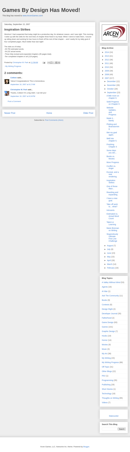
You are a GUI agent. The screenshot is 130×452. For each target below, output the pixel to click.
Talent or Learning (111, 223)
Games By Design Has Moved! (41, 10)
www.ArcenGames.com (32, 16)
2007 (107, 78)
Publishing (106, 385)
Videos (105, 402)
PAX (103, 376)
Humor (105, 340)
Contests (105, 305)
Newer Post (9, 113)
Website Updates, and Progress (111, 111)
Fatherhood (107, 318)
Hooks (104, 336)
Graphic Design (108, 331)
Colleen (13, 78)
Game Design (107, 322)
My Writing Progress (13, 66)
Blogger (86, 447)
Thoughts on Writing (110, 398)
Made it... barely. (110, 119)
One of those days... (112, 187)
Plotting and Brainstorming (113, 126)
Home (49, 113)
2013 (107, 56)
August (110, 246)
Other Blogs (107, 371)
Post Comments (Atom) (54, 120)
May (109, 257)
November (111, 85)
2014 (107, 52)
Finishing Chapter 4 (112, 145)
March (110, 264)
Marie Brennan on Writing (113, 229)
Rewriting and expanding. (112, 193)
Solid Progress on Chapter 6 (113, 103)
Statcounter (114, 416)
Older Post (88, 113)
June (109, 253)
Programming (107, 380)
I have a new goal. (112, 199)
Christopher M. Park (18, 90)
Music (104, 349)
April (109, 260)
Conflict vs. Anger (111, 167)
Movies (105, 345)
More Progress (113, 162)
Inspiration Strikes (111, 181)
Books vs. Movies (111, 157)
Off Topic (105, 367)
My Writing (106, 358)
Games (105, 327)
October (110, 89)
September (112, 92)
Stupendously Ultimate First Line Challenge (112, 237)
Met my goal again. (112, 133)
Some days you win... (112, 151)
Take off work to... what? (112, 205)
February (111, 268)
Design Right (107, 309)
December (111, 81)
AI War (105, 291)
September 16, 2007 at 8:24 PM (22, 96)
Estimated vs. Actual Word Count (113, 216)
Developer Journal (109, 313)
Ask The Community (110, 296)
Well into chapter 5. (112, 139)
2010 (107, 67)
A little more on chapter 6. (113, 97)
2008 (107, 74)
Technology (106, 393)
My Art (104, 353)
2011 (107, 63)
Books (104, 300)
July (109, 249)
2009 (107, 71)
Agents (105, 287)
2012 (107, 60)
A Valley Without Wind (111, 282)
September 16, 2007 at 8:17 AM (22, 84)
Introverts (110, 210)
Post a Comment (14, 101)
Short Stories (107, 389)
